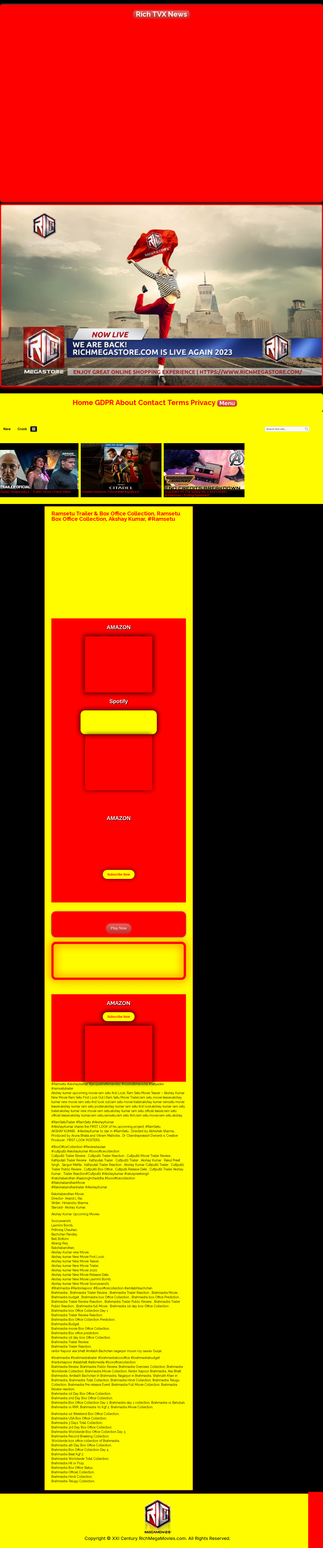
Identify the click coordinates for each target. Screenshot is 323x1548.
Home (83, 402)
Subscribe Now (118, 874)
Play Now (119, 928)
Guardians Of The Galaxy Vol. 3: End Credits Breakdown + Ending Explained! (196, 493)
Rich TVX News (161, 14)
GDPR (104, 402)
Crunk (22, 429)
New (7, 429)
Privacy (203, 402)
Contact (152, 402)
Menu (227, 403)
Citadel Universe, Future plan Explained (110, 491)
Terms (178, 402)
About (126, 402)
